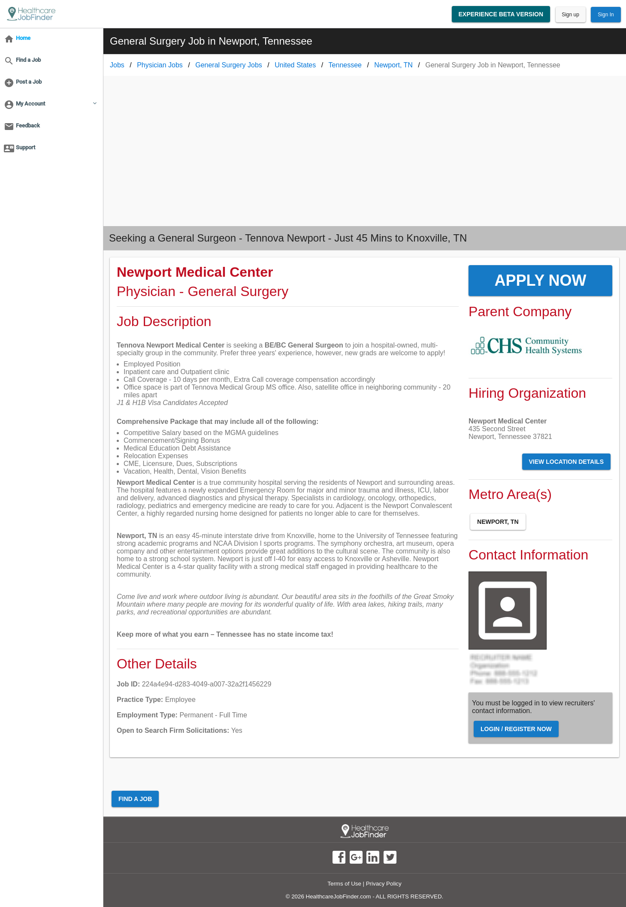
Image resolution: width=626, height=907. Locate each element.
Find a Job (135, 798)
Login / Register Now (516, 729)
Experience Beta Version (501, 14)
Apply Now (541, 280)
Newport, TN (497, 521)
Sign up (570, 15)
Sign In (606, 15)
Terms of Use (344, 883)
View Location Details (566, 461)
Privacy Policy (384, 883)
